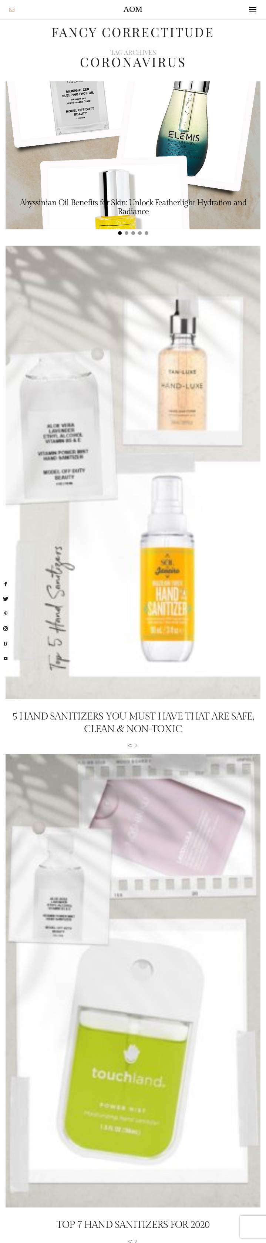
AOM (132, 9)
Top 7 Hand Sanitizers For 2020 (133, 1224)
